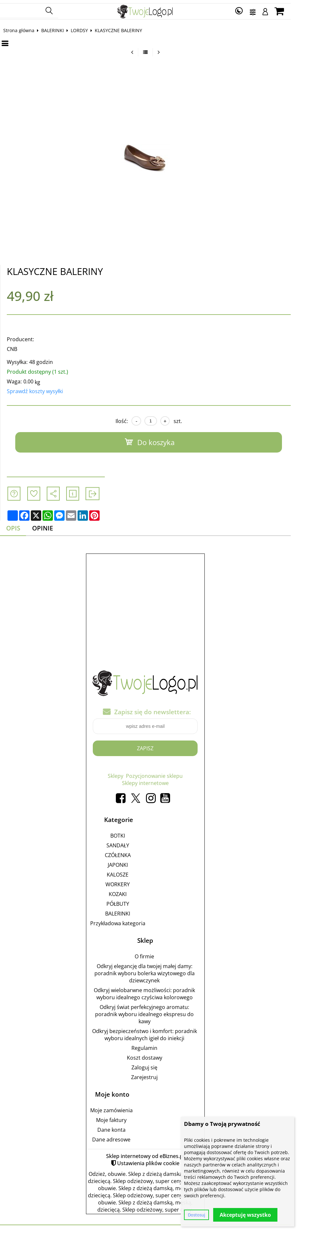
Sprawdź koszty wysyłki (41, 388)
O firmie (157, 953)
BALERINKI (59, 28)
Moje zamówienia (125, 1107)
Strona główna (25, 28)
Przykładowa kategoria (131, 920)
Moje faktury (124, 1117)
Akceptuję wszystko (245, 1214)
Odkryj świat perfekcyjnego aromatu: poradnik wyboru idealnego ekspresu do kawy (157, 1011)
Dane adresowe (124, 1136)
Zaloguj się (158, 1064)
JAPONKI (131, 862)
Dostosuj (196, 1215)
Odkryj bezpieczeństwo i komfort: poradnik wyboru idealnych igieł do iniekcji (157, 1032)
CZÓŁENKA (131, 852)
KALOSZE (131, 872)
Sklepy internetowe (158, 780)
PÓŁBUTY (131, 901)
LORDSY (85, 28)
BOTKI (131, 833)
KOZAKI (131, 891)
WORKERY (131, 881)
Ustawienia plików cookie (161, 1160)
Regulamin (158, 1045)
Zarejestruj (157, 1074)
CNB (18, 346)
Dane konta (125, 1127)
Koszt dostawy (158, 1055)
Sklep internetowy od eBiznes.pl (158, 1153)
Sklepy (129, 773)
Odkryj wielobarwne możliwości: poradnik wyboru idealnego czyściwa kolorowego (157, 991)
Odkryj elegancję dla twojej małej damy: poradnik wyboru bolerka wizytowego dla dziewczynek (158, 970)
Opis (20, 525)
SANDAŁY (131, 842)
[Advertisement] (158, 600)
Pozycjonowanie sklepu (167, 773)
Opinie (49, 525)
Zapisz (158, 745)
